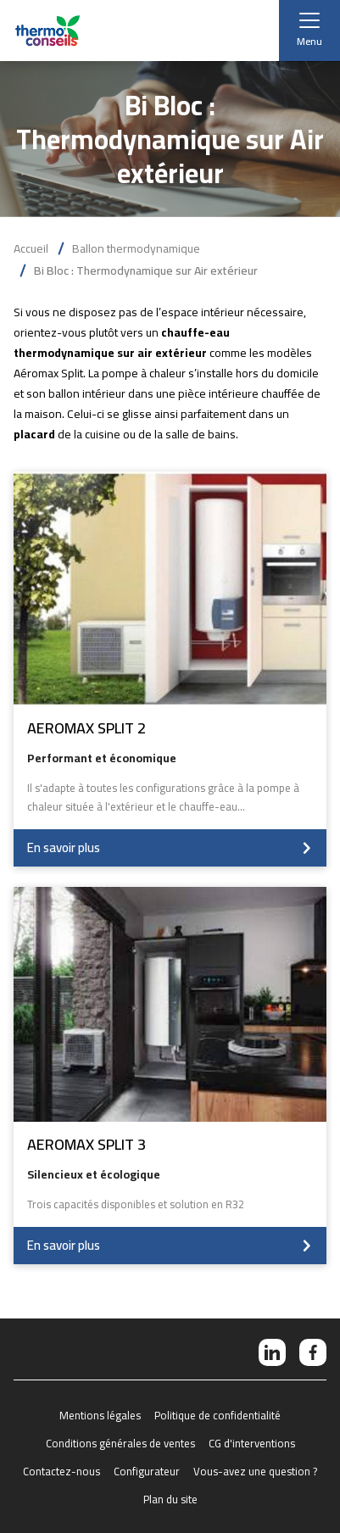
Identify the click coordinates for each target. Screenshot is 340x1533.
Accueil (31, 248)
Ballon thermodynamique (136, 248)
